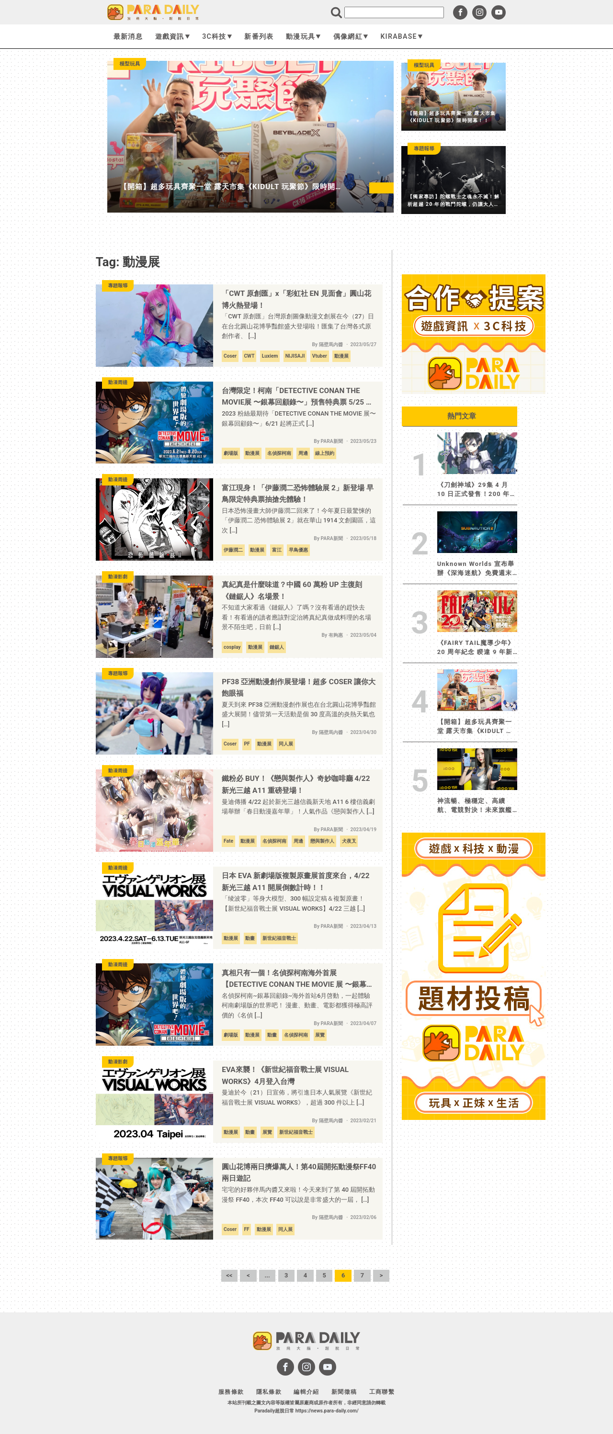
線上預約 (324, 453)
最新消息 (128, 36)
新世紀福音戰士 (279, 938)
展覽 (320, 1035)
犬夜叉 (349, 841)
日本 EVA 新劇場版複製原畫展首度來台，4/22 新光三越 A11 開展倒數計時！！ (295, 881)
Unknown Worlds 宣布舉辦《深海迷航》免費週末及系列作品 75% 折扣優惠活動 (476, 568)
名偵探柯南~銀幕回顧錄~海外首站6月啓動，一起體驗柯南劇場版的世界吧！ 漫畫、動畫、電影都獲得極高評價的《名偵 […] (297, 1005)
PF (247, 744)
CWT (249, 356)
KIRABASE (401, 36)
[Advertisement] (473, 1267)
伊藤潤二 (233, 550)
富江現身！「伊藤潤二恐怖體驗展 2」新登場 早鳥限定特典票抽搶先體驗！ (297, 494)
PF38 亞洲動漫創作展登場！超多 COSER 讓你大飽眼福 (298, 687)
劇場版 (231, 453)
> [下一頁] (381, 1275)
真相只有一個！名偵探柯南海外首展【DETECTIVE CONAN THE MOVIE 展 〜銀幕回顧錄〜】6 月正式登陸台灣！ (298, 980)
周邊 (303, 453)
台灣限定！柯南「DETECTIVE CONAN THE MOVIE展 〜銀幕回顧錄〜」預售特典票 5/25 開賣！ (297, 397)
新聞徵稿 (344, 1392)
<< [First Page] (229, 1275)
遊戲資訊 (172, 36)
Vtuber (319, 356)
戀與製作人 (322, 841)
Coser (230, 356)
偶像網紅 (350, 36)
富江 (277, 550)
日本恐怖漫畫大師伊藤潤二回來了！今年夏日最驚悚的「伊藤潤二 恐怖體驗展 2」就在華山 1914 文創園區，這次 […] (299, 520)
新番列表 (258, 36)
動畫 (250, 938)
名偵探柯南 (279, 453)
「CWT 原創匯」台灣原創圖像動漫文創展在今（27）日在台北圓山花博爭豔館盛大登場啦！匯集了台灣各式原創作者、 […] (298, 326)
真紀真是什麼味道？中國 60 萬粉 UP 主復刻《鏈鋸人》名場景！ (292, 590)
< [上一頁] (248, 1275)
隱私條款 (269, 1392)
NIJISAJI (295, 356)
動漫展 (341, 356)
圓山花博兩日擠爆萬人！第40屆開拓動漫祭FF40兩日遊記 (299, 1173)
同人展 (286, 744)
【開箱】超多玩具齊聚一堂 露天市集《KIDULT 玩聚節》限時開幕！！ (475, 726)
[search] (394, 12)
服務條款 (231, 1392)
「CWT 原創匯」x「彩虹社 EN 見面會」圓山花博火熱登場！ (296, 299)
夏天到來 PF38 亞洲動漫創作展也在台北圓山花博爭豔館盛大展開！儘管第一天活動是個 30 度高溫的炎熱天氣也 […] (299, 714)
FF (246, 1229)
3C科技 (217, 36)
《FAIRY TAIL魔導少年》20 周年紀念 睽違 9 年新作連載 (476, 647)
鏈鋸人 (277, 647)
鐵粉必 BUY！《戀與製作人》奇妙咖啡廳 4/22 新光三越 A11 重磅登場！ (296, 784)
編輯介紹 (306, 1392)
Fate (228, 841)
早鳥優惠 (298, 550)
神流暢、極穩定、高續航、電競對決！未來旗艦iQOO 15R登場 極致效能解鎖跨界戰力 (477, 805)
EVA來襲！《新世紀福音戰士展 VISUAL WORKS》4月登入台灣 (285, 1075)
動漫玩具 (303, 36)
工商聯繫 (382, 1392)
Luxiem (270, 356)
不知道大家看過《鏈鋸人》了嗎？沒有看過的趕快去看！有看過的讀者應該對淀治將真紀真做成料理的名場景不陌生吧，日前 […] (296, 617)
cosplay (232, 647)
